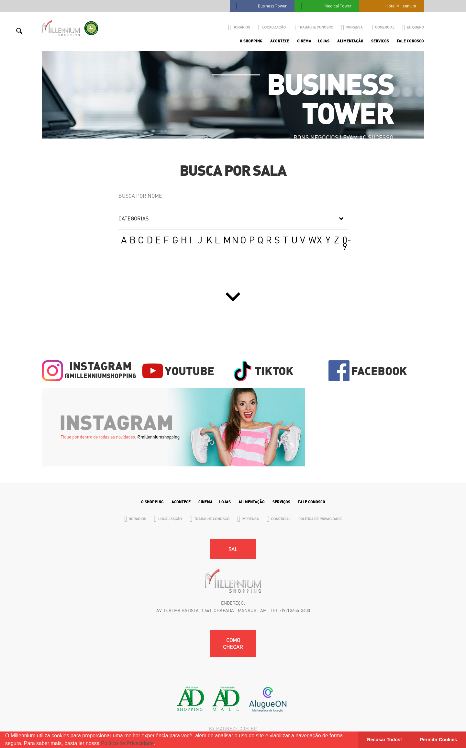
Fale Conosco (410, 41)
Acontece (279, 41)
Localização (272, 27)
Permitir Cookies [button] (438, 739)
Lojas (323, 41)
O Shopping (251, 41)
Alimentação (350, 41)
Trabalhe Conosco (313, 27)
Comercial (382, 27)
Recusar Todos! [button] (384, 739)
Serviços (380, 41)
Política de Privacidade (127, 743)
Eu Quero (413, 27)
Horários (239, 27)
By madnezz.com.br (233, 728)
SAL (233, 549)
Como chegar (233, 643)
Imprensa (352, 27)
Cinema (304, 41)
